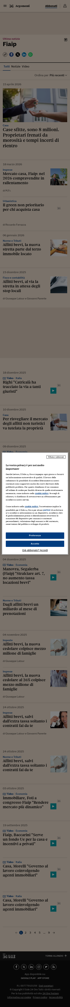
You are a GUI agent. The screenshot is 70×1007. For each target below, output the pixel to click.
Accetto (35, 544)
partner (47, 510)
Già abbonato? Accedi (35, 550)
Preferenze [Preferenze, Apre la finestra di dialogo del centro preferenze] (35, 535)
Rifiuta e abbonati (56, 457)
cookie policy (41, 493)
